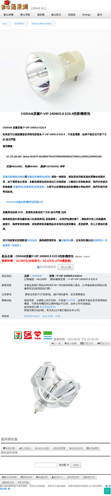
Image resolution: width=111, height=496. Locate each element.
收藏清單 (42, 477)
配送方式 (103, 343)
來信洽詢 (32, 240)
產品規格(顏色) (48, 307)
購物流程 (26, 477)
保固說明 (73, 477)
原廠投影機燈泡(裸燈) (41, 23)
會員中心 (57, 477)
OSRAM (37, 275)
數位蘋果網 (9, 477)
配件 (5, 23)
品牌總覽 (59, 448)
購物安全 (89, 477)
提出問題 (70, 300)
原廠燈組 (66, 240)
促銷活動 (9, 448)
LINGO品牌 (42, 448)
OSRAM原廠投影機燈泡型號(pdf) (24, 202)
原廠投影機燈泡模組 (14, 176)
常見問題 (23, 482)
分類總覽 (92, 448)
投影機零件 (19, 23)
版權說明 (8, 482)
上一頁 (56, 343)
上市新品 (25, 448)
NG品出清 (76, 448)
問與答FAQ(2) (32, 316)
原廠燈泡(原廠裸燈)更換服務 (28, 186)
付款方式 (86, 343)
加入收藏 (70, 343)
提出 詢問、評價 (51, 316)
